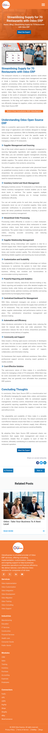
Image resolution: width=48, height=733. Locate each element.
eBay (3, 715)
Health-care (6, 638)
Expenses (5, 679)
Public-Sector (6, 645)
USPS (3, 701)
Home (6, 25)
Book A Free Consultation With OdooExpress (24, 111)
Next (39, 471)
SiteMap (34, 730)
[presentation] (2, 496)
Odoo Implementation (9, 583)
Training (4, 664)
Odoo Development (8, 594)
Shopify (4, 712)
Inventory (5, 668)
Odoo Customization (9, 587)
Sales (3, 661)
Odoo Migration (7, 598)
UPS (3, 697)
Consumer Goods (8, 642)
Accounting (5, 675)
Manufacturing (7, 620)
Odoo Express (20, 727)
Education (5, 624)
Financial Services (8, 634)
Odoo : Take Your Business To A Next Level (22, 522)
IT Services (5, 627)
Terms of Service (23, 730)
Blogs (41, 730)
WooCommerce (7, 719)
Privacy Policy (10, 730)
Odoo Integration (7, 590)
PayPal (4, 705)
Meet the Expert (24, 32)
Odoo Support (6, 608)
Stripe (4, 708)
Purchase (5, 671)
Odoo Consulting (7, 605)
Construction (6, 631)
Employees (5, 682)
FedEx (4, 694)
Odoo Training (6, 601)
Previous (8, 471)
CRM (3, 657)
